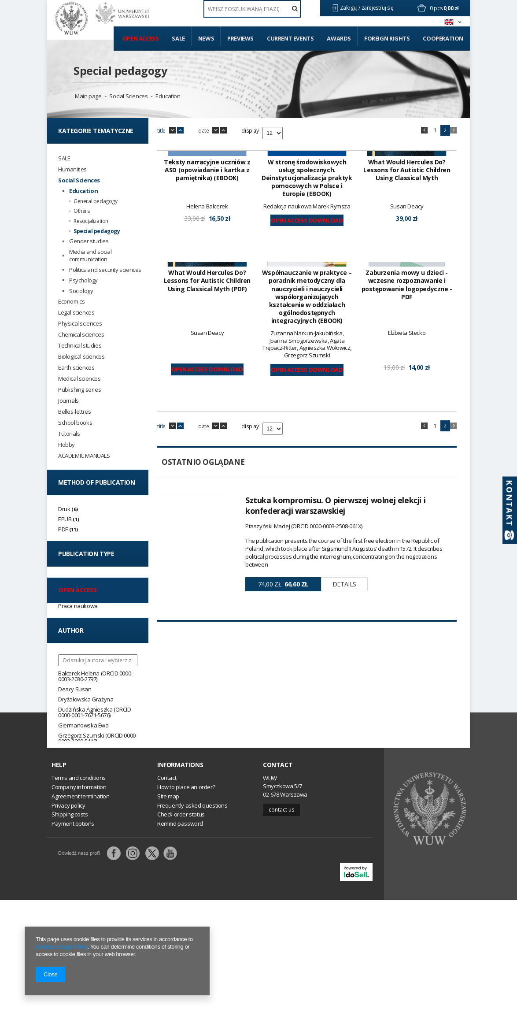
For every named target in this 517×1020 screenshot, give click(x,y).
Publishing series (79, 389)
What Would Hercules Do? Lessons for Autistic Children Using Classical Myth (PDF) (207, 504)
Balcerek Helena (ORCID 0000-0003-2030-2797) (95, 676)
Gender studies (88, 241)
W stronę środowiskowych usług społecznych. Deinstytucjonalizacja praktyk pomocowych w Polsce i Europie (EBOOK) (307, 290)
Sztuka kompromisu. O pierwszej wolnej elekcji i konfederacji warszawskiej (335, 728)
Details (344, 807)
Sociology (81, 291)
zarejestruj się (378, 7)
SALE (64, 158)
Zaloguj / (351, 7)
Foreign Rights (387, 38)
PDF (63, 529)
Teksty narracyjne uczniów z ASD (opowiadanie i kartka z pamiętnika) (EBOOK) (207, 281)
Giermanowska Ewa (83, 725)
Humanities (72, 169)
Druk (64, 509)
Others (82, 211)
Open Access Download (307, 332)
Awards (339, 38)
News (206, 38)
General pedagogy (96, 201)
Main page (88, 96)
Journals (68, 400)
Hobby (66, 445)
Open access (140, 38)
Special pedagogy (120, 70)
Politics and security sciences (105, 270)
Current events (290, 38)
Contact (277, 884)
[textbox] (252, 9)
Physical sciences (80, 323)
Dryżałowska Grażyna (85, 699)
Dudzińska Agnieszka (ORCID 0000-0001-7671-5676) (94, 712)
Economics (71, 301)
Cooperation (443, 38)
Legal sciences (76, 312)
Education (167, 96)
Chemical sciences (81, 334)
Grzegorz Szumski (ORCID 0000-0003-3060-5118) (97, 738)
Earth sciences (76, 367)
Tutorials (69, 434)
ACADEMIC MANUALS (84, 456)
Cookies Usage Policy (61, 946)
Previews (240, 38)
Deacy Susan (75, 689)
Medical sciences (79, 378)
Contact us (281, 929)
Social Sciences (128, 96)
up (180, 130)
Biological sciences (81, 356)
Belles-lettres (74, 411)
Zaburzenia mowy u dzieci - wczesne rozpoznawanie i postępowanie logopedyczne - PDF (407, 508)
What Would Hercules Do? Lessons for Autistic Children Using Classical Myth (406, 281)
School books (75, 423)
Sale (178, 38)
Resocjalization (91, 221)
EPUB (64, 519)
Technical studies (79, 345)
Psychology (83, 280)
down (172, 130)
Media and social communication (90, 255)
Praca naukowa (78, 606)
